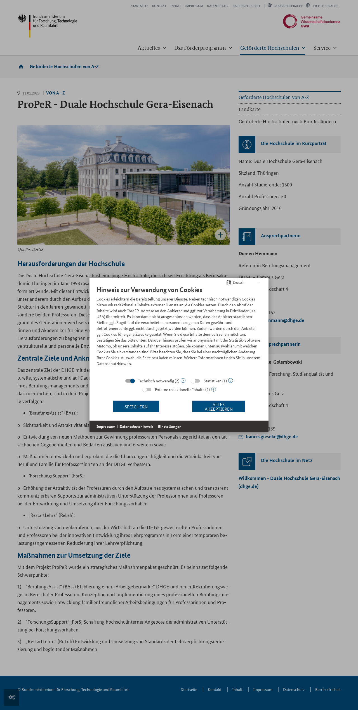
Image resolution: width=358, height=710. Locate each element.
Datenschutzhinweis (137, 426)
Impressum (105, 426)
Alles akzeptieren (219, 406)
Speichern (136, 406)
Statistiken (213, 381)
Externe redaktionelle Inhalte (179, 389)
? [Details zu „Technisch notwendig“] (183, 380)
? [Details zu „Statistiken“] (230, 380)
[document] (179, 330)
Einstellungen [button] (170, 426)
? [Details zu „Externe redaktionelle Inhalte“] (213, 389)
